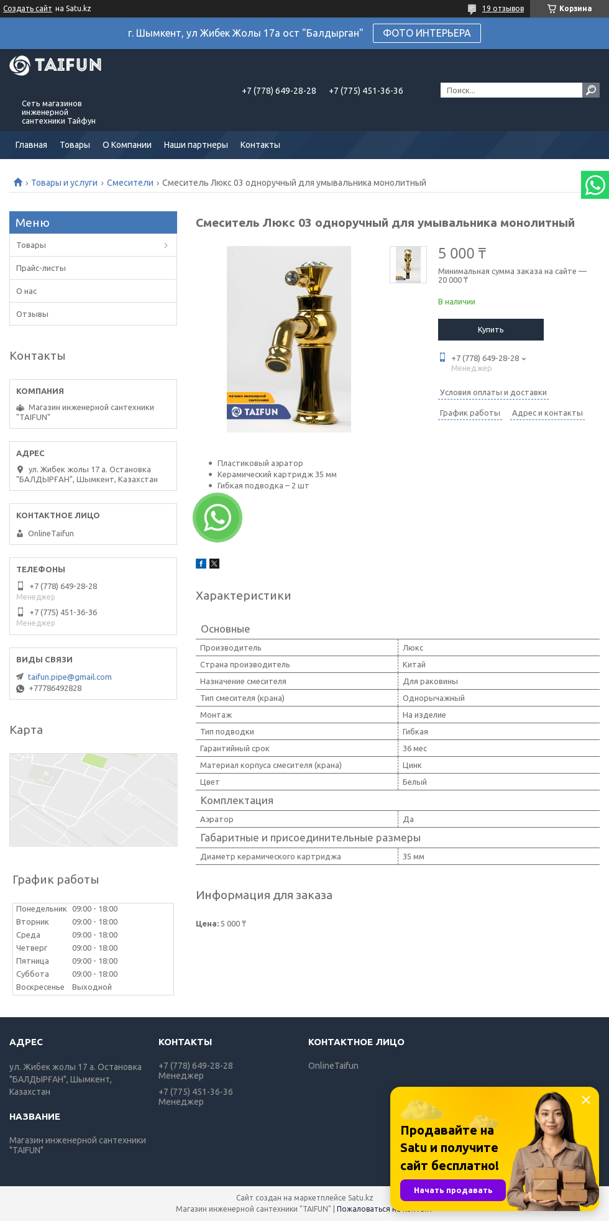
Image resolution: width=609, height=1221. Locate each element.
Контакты (260, 145)
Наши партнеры (196, 145)
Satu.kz (360, 1198)
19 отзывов (503, 8)
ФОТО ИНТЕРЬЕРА (427, 33)
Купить (491, 329)
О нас (26, 290)
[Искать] (591, 90)
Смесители (130, 183)
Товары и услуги (64, 183)
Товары (75, 145)
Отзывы (32, 313)
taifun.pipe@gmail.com (70, 676)
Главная (31, 145)
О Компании (127, 145)
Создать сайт (27, 8)
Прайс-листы (41, 267)
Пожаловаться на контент (385, 1209)
